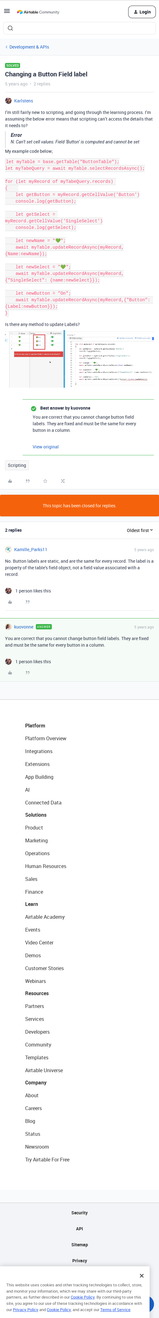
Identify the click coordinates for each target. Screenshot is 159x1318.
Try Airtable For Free (47, 1159)
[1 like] (28, 590)
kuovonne (23, 627)
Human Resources (45, 866)
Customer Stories (44, 968)
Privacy (79, 1261)
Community (38, 1044)
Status (32, 1133)
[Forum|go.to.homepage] (38, 12)
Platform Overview (45, 738)
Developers (37, 1031)
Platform (35, 725)
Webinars (35, 981)
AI (27, 789)
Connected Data (43, 802)
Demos (33, 955)
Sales (31, 879)
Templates (36, 1057)
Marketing (36, 840)
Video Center (39, 942)
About (32, 1095)
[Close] (142, 1286)
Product (34, 827)
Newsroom (37, 1146)
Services (34, 1019)
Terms (79, 1276)
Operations (37, 853)
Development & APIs (29, 47)
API (79, 1229)
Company (36, 1082)
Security (79, 1213)
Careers (33, 1108)
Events (32, 929)
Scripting (17, 465)
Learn (31, 904)
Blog (30, 1121)
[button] (7, 13)
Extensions (37, 764)
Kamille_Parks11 (30, 549)
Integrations (38, 751)
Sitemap (79, 1245)
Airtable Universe (44, 1070)
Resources (37, 993)
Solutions (36, 814)
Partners (34, 1006)
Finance (34, 891)
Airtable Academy (45, 916)
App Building (39, 776)
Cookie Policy (83, 1307)
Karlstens (23, 101)
